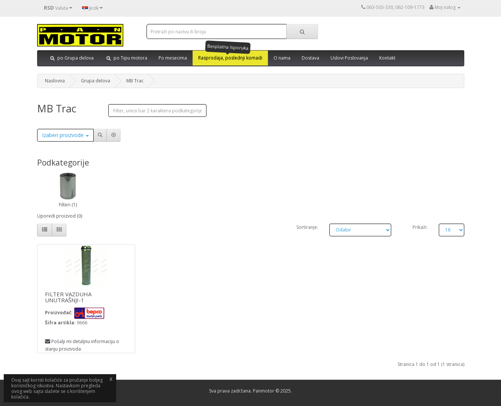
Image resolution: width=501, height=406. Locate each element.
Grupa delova (95, 81)
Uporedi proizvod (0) (59, 216)
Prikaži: (420, 227)
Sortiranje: (307, 227)
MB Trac (135, 81)
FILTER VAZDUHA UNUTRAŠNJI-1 (68, 297)
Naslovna (55, 81)
